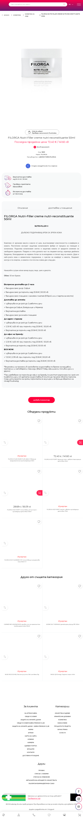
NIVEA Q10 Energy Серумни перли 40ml (63, 674)
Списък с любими (42, 774)
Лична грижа (62, 729)
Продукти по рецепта (62, 726)
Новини (31, 739)
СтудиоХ (50, 809)
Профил (41, 770)
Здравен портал (31, 746)
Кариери (31, 742)
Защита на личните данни (31, 720)
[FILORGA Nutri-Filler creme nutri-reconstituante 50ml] (41, 77)
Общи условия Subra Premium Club (31, 723)
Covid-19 (62, 733)
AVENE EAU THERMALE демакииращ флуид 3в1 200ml (62, 624)
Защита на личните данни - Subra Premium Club (30, 726)
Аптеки (30, 733)
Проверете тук (34, 798)
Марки (30, 729)
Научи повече (17, 186)
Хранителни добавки (62, 716)
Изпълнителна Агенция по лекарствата (41, 780)
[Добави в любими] (38, 420)
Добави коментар (41, 400)
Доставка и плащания (60, 208)
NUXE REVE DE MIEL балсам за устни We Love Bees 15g (22, 674)
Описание (23, 208)
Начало (6, 15)
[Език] (71, 4)
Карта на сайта (31, 736)
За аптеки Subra (31, 713)
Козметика (17, 15)
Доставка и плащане (30, 755)
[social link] (78, 791)
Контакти (30, 752)
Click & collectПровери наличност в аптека (42, 132)
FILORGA (44, 154)
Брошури (30, 749)
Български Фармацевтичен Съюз (41, 783)
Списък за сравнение (41, 777)
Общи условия (31, 716)
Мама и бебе (62, 723)
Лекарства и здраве (62, 713)
